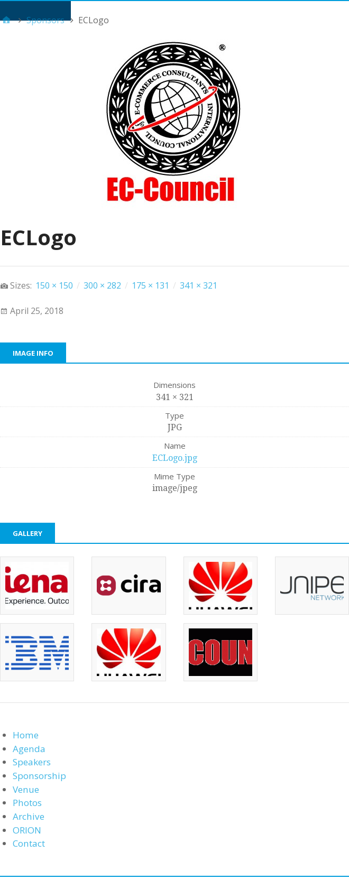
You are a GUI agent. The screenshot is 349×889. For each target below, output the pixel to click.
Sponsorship (39, 776)
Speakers (32, 762)
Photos (27, 803)
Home (26, 735)
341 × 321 (198, 285)
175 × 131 (150, 285)
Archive (28, 816)
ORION (27, 830)
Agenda (29, 749)
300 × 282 (102, 285)
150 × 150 (54, 285)
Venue (26, 789)
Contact (29, 843)
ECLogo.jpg (174, 458)
